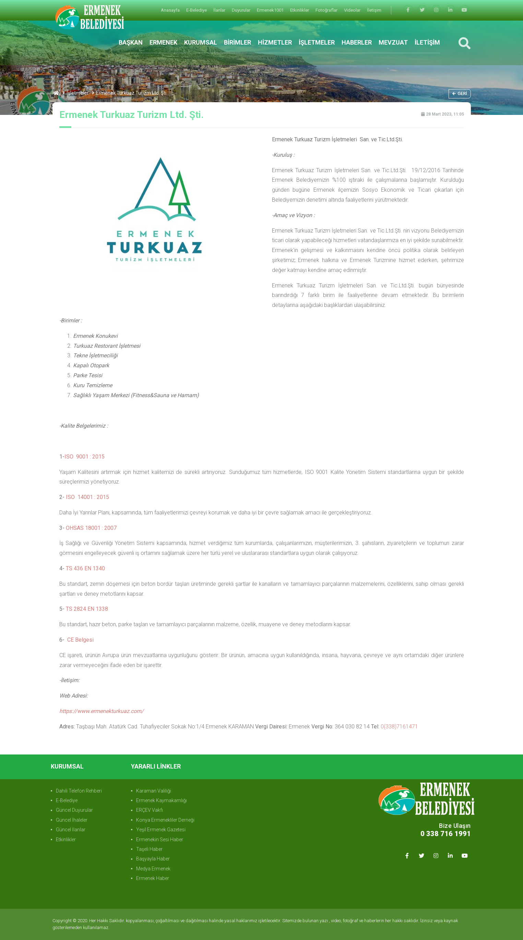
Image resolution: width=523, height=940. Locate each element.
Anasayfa (171, 10)
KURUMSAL (200, 42)
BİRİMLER (237, 42)
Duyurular (241, 10)
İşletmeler (77, 93)
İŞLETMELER (317, 42)
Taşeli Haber (149, 849)
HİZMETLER (275, 42)
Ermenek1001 (271, 10)
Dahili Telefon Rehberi (79, 791)
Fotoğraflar (327, 10)
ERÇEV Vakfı (149, 810)
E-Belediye (197, 10)
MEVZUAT (393, 42)
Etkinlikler (300, 10)
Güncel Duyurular (74, 810)
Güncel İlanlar (70, 829)
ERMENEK (163, 42)
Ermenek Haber (152, 878)
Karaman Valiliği (153, 791)
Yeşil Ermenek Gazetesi (161, 829)
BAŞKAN (131, 42)
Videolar (352, 10)
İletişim (374, 10)
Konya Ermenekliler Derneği (165, 820)
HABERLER (357, 42)
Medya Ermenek (153, 868)
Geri (459, 93)
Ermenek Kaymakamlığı (161, 800)
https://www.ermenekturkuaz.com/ (101, 711)
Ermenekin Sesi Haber (159, 839)
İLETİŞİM (427, 42)
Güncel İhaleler (71, 820)
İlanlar (219, 10)
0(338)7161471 (399, 726)
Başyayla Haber (153, 858)
